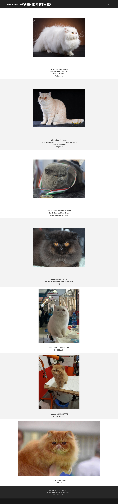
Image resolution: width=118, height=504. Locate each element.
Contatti (63, 490)
